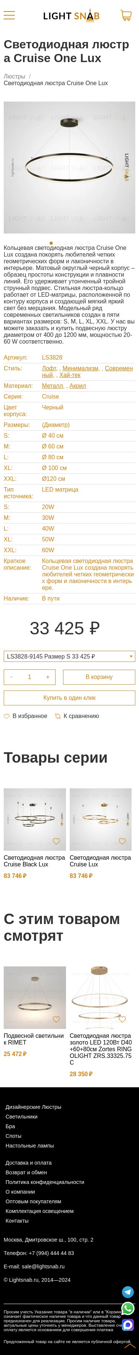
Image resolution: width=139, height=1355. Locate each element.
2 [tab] (58, 243)
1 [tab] (51, 243)
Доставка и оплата (29, 1163)
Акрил (78, 386)
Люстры (14, 76)
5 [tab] (81, 243)
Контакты (17, 1221)
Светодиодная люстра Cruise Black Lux (34, 861)
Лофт (49, 368)
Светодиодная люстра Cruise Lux (100, 861)
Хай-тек (69, 375)
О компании (20, 1192)
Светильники (21, 1117)
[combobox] (69, 656)
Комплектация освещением (40, 1211)
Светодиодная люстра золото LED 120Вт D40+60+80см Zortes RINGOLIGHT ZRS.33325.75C (101, 1049)
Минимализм (81, 368)
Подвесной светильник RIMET (34, 1039)
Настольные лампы (30, 1146)
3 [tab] (66, 243)
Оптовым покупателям (33, 1201)
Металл (52, 386)
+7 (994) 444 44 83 (51, 1253)
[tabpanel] (69, 168)
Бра (10, 1126)
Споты (13, 1136)
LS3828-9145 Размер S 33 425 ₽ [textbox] (51, 656)
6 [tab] (88, 243)
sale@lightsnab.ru (43, 1266)
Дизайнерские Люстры (33, 1107)
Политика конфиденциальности (45, 1182)
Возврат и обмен (26, 1172)
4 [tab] (73, 243)
